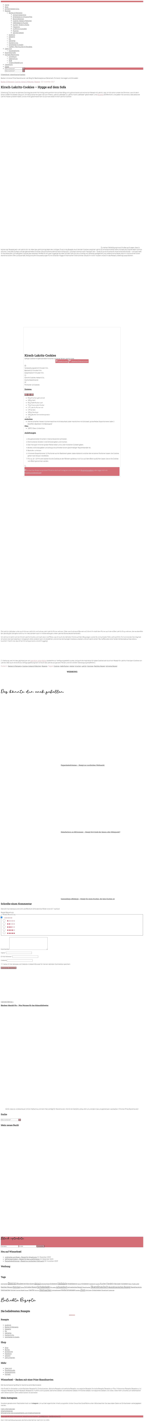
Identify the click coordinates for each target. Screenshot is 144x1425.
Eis (6, 1333)
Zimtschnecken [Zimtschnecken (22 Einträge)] (96, 1292)
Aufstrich (8, 1327)
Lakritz (84, 666)
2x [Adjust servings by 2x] (29, 394)
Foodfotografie (10, 1373)
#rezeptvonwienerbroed (32, 473)
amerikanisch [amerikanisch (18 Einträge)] (4, 1286)
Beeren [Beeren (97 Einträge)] (12, 1285)
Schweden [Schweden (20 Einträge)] (53, 1289)
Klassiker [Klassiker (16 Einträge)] (98, 1286)
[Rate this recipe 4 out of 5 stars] (4, 930)
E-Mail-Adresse (6, 959)
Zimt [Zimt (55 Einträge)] (82, 1292)
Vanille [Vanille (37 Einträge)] (31, 1292)
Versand (7, 1358)
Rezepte (37, 82)
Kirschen (78, 666)
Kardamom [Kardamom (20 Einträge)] (92, 1286)
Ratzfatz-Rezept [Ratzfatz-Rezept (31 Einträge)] (7, 1289)
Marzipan (90, 666)
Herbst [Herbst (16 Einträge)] (79, 1286)
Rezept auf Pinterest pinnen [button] (78, 361)
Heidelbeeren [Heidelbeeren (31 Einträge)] (72, 1286)
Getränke (8, 1335)
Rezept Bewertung (7, 912)
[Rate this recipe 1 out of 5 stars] (4, 920)
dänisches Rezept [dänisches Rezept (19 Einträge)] (45, 1286)
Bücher (7, 1352)
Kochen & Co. (9, 1337)
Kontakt (7, 1377)
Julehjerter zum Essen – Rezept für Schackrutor (21, 1259)
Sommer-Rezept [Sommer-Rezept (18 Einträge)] (20, 1292)
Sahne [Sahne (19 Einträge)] (22, 1289)
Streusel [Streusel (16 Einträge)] (27, 1292)
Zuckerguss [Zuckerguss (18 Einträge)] (111, 1292)
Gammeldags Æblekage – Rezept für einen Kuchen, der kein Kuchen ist (88, 899)
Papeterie (8, 1356)
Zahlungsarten (10, 1360)
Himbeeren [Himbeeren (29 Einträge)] (85, 1286)
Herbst (72, 666)
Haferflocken (64, 666)
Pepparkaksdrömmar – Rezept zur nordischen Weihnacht (82, 765)
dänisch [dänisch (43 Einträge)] (37, 1286)
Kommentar (5, 952)
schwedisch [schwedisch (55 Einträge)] (61, 1289)
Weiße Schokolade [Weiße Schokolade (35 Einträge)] (68, 1292)
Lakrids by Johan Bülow (38, 661)
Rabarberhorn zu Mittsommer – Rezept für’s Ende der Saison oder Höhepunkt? (90, 832)
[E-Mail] (27, 1249)
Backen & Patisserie (7, 82)
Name (3, 955)
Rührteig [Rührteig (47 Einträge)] (17, 1289)
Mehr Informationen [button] (8, 1411)
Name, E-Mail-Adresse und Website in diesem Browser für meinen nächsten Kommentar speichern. (36, 966)
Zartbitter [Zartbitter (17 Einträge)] (77, 1292)
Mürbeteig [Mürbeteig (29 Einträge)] (124, 1286)
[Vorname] (9, 1249)
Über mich (8, 1371)
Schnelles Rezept (111, 666)
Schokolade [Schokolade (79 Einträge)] (43, 1289)
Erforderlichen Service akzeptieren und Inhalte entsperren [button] (20, 1415)
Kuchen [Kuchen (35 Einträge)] (103, 1286)
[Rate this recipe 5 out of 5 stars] (4, 933)
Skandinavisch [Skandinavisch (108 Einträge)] (99, 1289)
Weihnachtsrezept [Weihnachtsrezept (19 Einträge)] (56, 1292)
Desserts (8, 1331)
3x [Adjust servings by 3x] (32, 394)
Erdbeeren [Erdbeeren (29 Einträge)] (53, 1286)
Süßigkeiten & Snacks (12, 1339)
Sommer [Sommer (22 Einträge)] (13, 1292)
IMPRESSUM (43, 1419)
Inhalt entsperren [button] (7, 1413)
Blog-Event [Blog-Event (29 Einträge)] (30, 1286)
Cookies (56, 666)
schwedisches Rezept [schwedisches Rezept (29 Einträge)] (75, 1290)
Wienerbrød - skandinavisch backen (13, 75)
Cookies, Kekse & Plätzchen (24, 82)
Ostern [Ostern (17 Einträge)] (130, 1286)
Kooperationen (10, 1375)
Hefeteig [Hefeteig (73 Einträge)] (62, 1285)
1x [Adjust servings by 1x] (26, 394)
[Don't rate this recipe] (1, 917)
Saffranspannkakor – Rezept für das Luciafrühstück (22, 1261)
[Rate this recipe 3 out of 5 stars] (4, 926)
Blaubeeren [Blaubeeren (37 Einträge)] (21, 1286)
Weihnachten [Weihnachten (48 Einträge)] (45, 1292)
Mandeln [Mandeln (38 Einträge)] (109, 1286)
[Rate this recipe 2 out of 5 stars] (4, 923)
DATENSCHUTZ (54, 1419)
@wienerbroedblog (87, 470)
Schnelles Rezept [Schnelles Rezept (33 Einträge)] (30, 1289)
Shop (6, 1350)
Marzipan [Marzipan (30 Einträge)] (117, 1286)
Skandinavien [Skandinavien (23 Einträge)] (86, 1289)
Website (4, 963)
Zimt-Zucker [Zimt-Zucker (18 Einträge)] (88, 1292)
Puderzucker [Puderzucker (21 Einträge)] (135, 1286)
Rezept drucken (62, 361)
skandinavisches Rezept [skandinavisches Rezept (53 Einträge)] (119, 1289)
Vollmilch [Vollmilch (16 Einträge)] (37, 1292)
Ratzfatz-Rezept (99, 666)
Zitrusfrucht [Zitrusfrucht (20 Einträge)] (104, 1292)
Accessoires (9, 1354)
